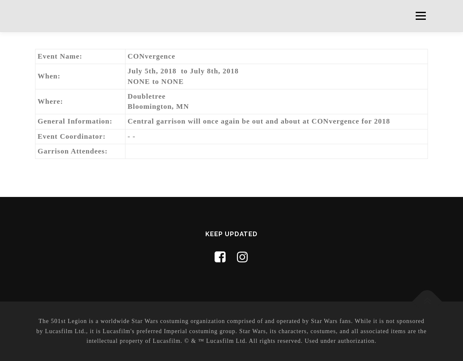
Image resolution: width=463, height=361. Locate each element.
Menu (420, 16)
